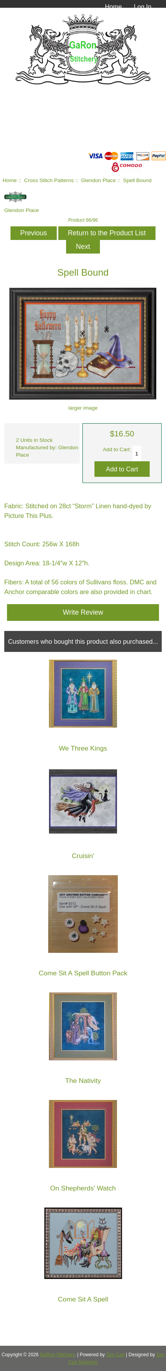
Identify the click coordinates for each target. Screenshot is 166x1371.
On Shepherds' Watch (83, 1188)
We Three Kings (83, 748)
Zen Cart (115, 1354)
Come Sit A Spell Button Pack (82, 973)
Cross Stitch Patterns (49, 180)
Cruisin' (83, 856)
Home (113, 6)
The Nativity (83, 1080)
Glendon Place (98, 180)
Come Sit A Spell (83, 1299)
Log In (142, 6)
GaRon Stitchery (57, 1354)
